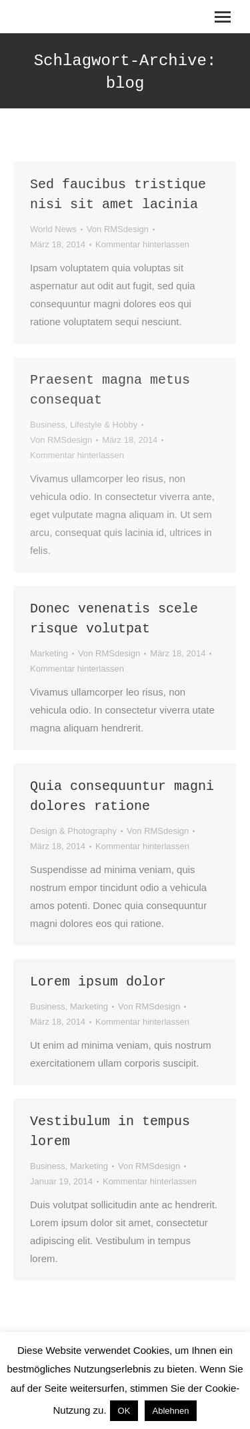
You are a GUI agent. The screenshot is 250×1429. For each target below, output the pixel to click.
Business (47, 425)
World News (53, 229)
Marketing (49, 653)
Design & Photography (73, 831)
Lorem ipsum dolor (98, 981)
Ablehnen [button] (171, 1411)
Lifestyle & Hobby (103, 425)
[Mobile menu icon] (222, 17)
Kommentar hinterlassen (142, 244)
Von (118, 229)
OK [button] (124, 1411)
